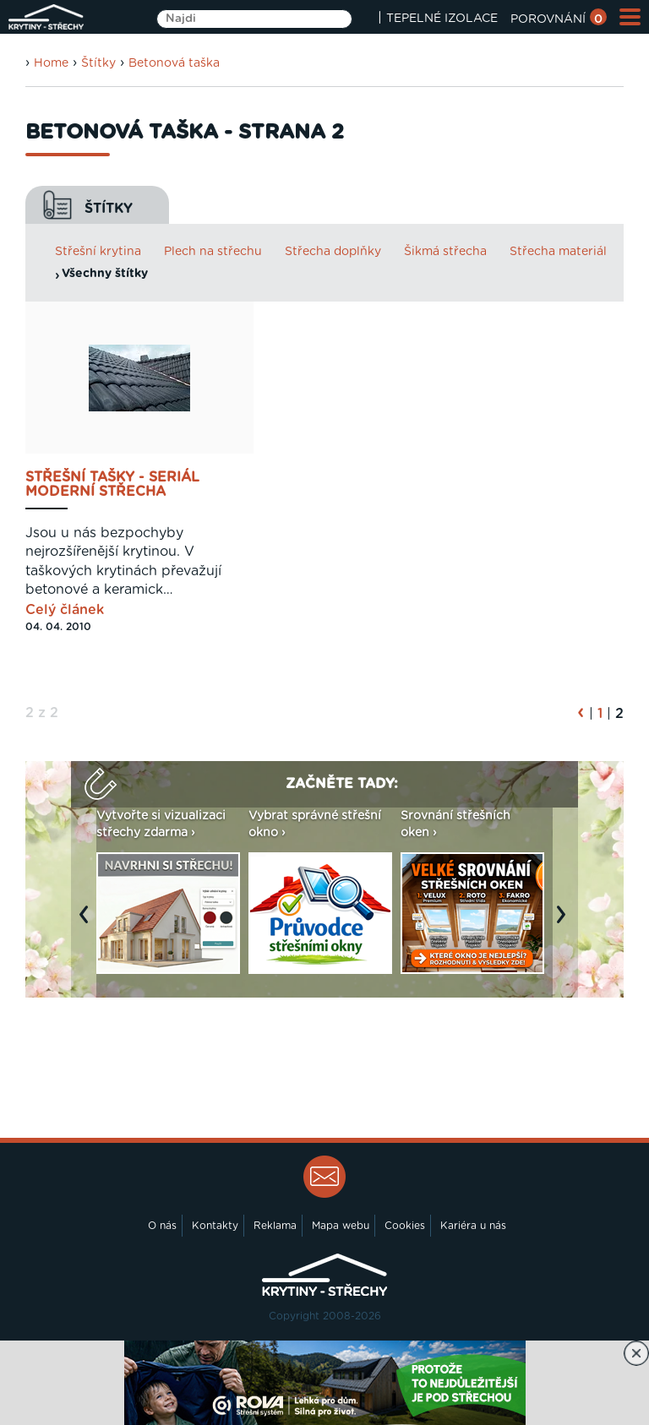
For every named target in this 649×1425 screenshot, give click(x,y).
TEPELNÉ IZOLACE (442, 18)
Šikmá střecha (445, 252)
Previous (88, 923)
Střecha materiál (558, 252)
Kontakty (215, 1226)
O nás (162, 1226)
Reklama (275, 1226)
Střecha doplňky (333, 252)
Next (565, 923)
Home (51, 63)
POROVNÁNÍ (558, 19)
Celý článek (64, 610)
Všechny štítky (105, 274)
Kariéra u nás (473, 1226)
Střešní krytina (98, 252)
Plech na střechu (213, 252)
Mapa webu (340, 1226)
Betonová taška (174, 63)
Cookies (404, 1226)
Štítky (98, 63)
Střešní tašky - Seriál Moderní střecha (112, 484)
